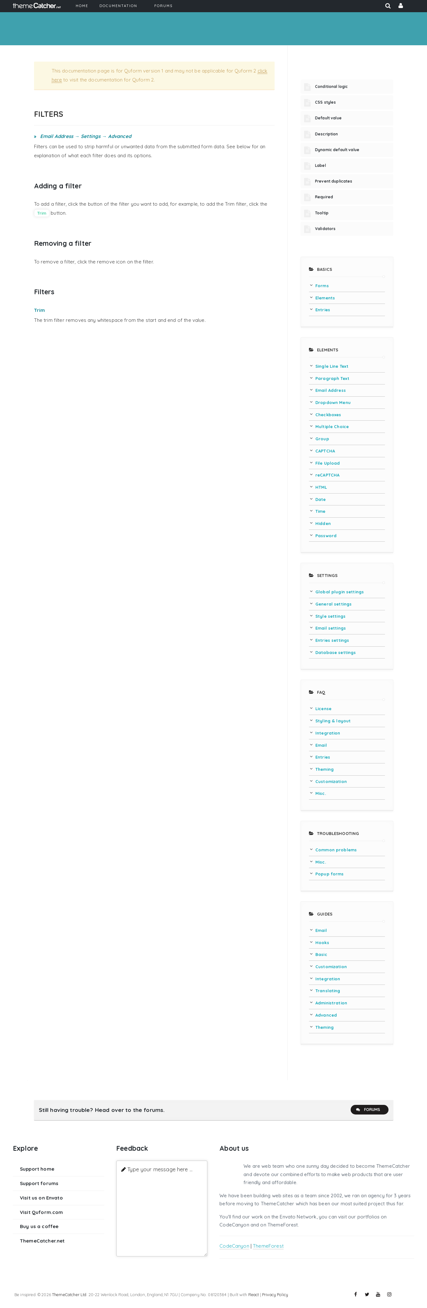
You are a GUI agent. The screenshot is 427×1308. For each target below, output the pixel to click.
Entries (322, 309)
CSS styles (325, 102)
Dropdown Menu (333, 402)
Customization (331, 781)
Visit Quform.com (41, 1212)
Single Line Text (331, 366)
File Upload (327, 463)
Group (322, 438)
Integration (327, 733)
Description (326, 134)
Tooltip (322, 213)
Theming (324, 769)
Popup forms (329, 873)
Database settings (335, 652)
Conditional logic (331, 86)
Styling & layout (333, 720)
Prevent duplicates (334, 181)
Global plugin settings (339, 591)
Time (320, 511)
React (253, 1294)
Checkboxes (328, 414)
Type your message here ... (159, 1169)
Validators (325, 228)
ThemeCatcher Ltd (69, 1294)
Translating (327, 990)
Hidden (323, 523)
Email (321, 745)
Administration (331, 1002)
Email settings (330, 628)
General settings (333, 604)
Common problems (336, 849)
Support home (37, 1169)
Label (320, 165)
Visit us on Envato (41, 1198)
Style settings (330, 616)
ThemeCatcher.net (42, 1241)
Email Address (330, 390)
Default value (328, 118)
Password (326, 535)
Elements (325, 297)
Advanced (326, 1015)
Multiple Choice (332, 426)
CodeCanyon (234, 1246)
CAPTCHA (325, 450)
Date (320, 499)
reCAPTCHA (327, 475)
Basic (321, 954)
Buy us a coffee (39, 1226)
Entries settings (332, 640)
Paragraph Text (332, 378)
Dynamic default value (337, 149)
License (323, 708)
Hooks (322, 942)
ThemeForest (268, 1246)
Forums (367, 1109)
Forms (322, 285)
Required (324, 196)
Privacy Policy (275, 1294)
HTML (321, 487)
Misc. (320, 793)
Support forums (39, 1183)
